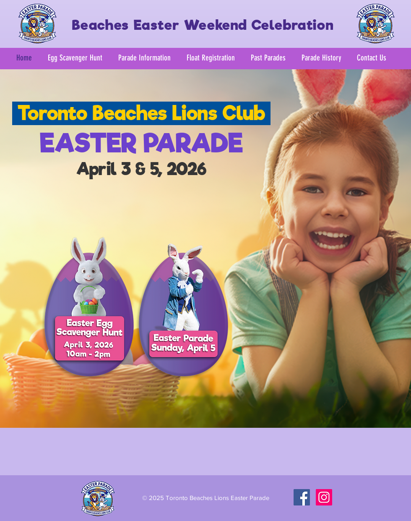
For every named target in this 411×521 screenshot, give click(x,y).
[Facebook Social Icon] (302, 497)
